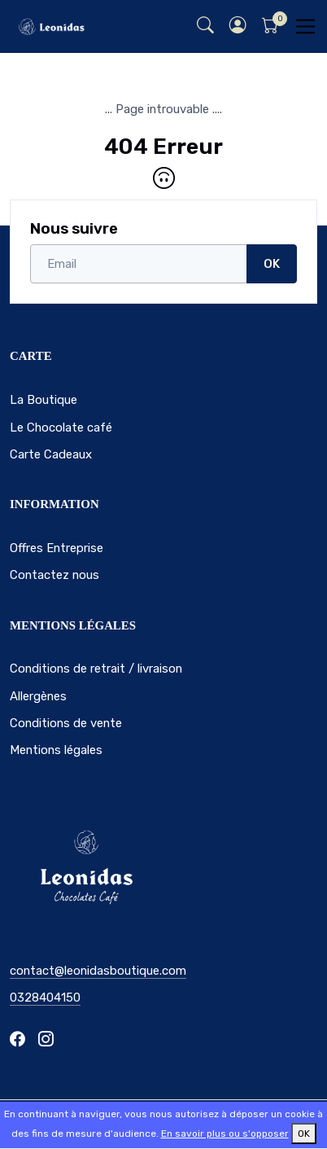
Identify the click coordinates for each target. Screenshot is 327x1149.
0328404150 (45, 997)
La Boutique (43, 400)
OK (272, 264)
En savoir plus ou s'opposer (225, 1133)
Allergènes (38, 696)
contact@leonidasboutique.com (98, 970)
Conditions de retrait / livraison (96, 668)
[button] (237, 26)
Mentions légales (56, 750)
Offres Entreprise (56, 548)
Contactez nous (54, 575)
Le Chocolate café (61, 427)
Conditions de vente (66, 723)
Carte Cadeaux (51, 454)
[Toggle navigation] (305, 26)
